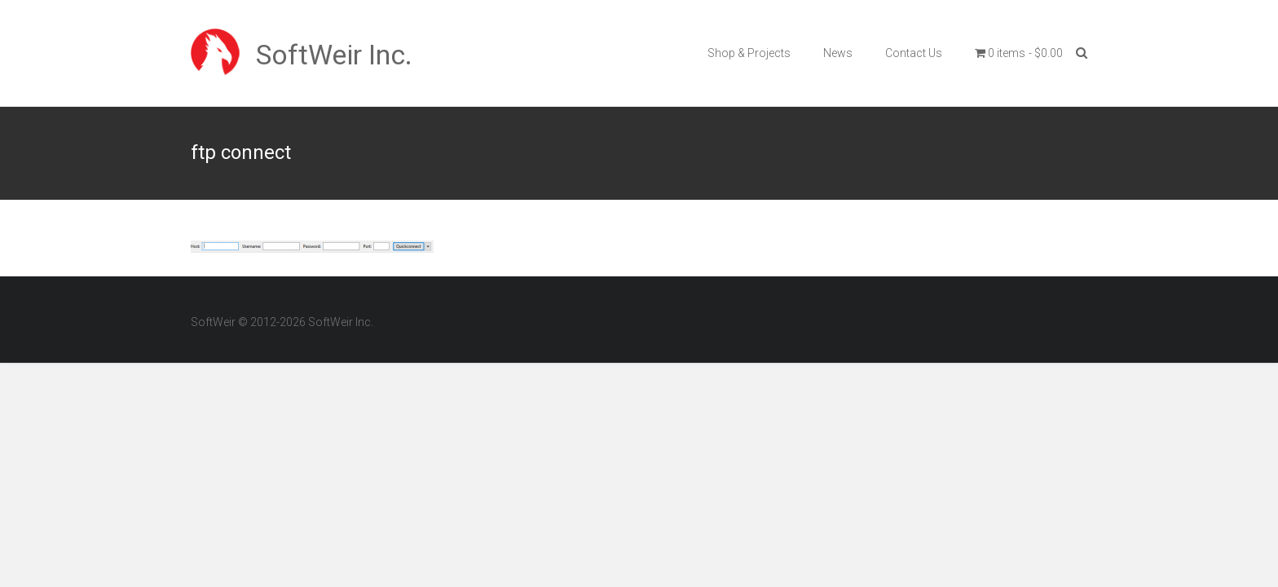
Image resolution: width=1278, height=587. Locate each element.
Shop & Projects (749, 53)
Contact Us (913, 53)
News (838, 53)
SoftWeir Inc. (334, 54)
